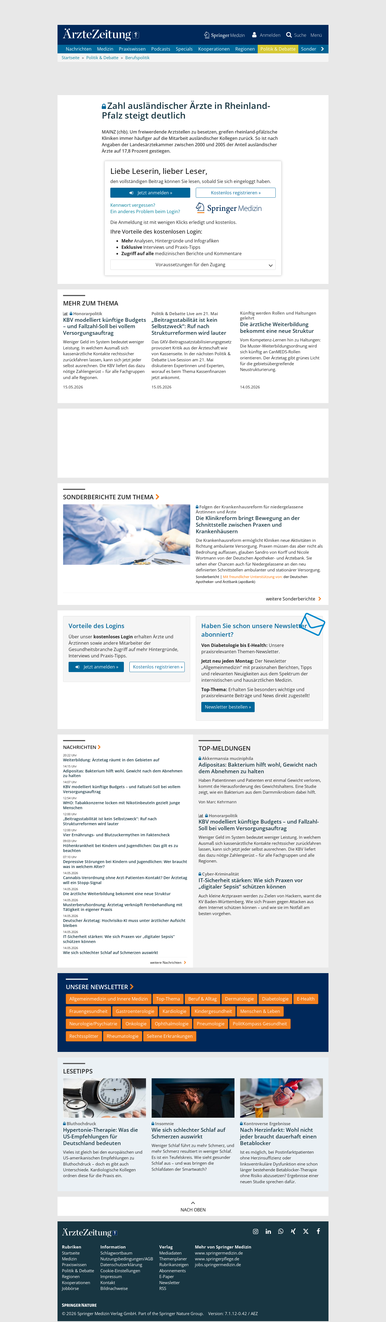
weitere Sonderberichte (294, 600)
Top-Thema (168, 1000)
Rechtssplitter (83, 1037)
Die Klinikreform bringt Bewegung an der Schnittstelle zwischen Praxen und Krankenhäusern (248, 525)
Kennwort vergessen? (132, 206)
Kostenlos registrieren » (236, 193)
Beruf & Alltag (202, 1000)
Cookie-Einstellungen (120, 1271)
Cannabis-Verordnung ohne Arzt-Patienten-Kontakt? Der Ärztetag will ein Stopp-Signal (125, 881)
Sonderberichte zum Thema (108, 497)
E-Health (306, 1000)
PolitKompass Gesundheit (260, 1024)
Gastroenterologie (135, 1012)
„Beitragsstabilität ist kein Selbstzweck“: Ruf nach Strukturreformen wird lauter (189, 327)
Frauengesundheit (88, 1012)
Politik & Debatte (278, 50)
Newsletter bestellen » (228, 708)
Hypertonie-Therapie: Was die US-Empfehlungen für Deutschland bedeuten (100, 1137)
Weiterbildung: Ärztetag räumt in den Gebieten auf (111, 760)
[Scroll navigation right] (322, 50)
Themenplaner (173, 1259)
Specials (184, 50)
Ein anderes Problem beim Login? (145, 212)
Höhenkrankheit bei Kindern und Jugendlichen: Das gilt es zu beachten (120, 849)
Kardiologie (174, 1012)
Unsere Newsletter (97, 987)
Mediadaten (170, 1253)
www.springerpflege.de (217, 1259)
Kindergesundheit (213, 1012)
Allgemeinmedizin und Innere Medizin (108, 1000)
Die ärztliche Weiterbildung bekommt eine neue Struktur (277, 328)
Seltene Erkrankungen (170, 1037)
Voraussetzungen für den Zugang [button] (214, 266)
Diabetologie (275, 1000)
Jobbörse (70, 1289)
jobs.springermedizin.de (218, 1265)
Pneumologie (211, 1024)
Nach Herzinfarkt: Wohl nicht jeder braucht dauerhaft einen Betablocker (278, 1137)
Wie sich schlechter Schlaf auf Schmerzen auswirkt (110, 953)
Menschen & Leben (260, 1012)
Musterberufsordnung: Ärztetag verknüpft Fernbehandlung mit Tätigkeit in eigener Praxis (122, 908)
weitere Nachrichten (168, 963)
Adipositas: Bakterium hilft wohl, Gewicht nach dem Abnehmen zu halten (122, 774)
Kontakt (107, 1283)
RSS (162, 1289)
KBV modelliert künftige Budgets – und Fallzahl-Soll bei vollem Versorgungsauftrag (104, 327)
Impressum (111, 1277)
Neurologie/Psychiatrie (93, 1024)
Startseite (71, 1253)
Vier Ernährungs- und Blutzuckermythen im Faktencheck (116, 835)
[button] (316, 35)
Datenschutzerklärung (121, 1265)
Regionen (245, 50)
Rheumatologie (123, 1037)
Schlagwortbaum (116, 1253)
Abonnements (172, 1271)
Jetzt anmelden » (150, 193)
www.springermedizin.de (219, 1253)
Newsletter (169, 1283)
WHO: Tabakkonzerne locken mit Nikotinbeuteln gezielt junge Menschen (121, 806)
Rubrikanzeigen (174, 1265)
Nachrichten (79, 50)
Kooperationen (214, 50)
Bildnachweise (114, 1289)
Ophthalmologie (172, 1024)
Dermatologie (239, 1000)
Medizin (105, 50)
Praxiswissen (132, 50)
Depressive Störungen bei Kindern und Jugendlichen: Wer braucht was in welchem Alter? (125, 865)
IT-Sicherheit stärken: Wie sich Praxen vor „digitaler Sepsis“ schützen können (119, 940)
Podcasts (160, 50)
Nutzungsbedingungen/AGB (126, 1259)
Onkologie (136, 1024)
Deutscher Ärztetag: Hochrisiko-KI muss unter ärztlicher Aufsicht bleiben (124, 924)
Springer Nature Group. (181, 1314)
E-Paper (166, 1277)
